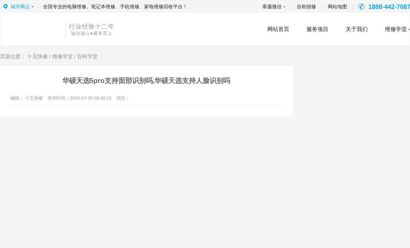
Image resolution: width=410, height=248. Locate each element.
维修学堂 (62, 56)
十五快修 (37, 56)
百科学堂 (87, 56)
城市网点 (20, 6)
